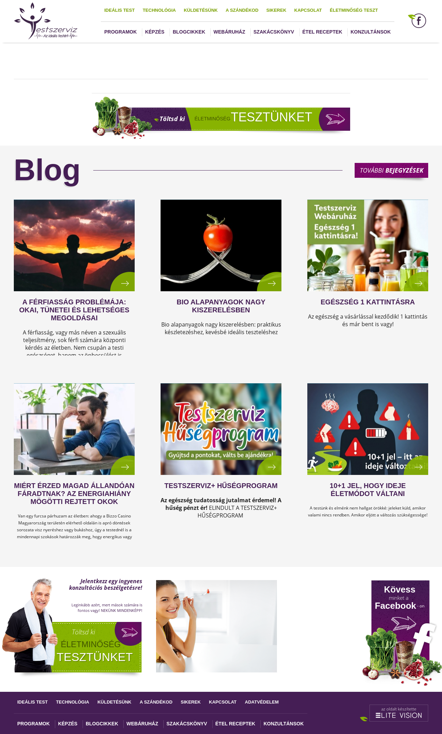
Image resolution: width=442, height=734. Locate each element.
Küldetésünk (201, 10)
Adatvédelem (262, 702)
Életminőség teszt (354, 10)
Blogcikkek (189, 32)
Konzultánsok (370, 32)
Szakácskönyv (273, 32)
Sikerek (276, 10)
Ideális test (119, 10)
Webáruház (229, 32)
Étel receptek (322, 32)
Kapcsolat (308, 10)
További (391, 170)
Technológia (159, 10)
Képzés (154, 32)
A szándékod (241, 10)
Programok (120, 32)
